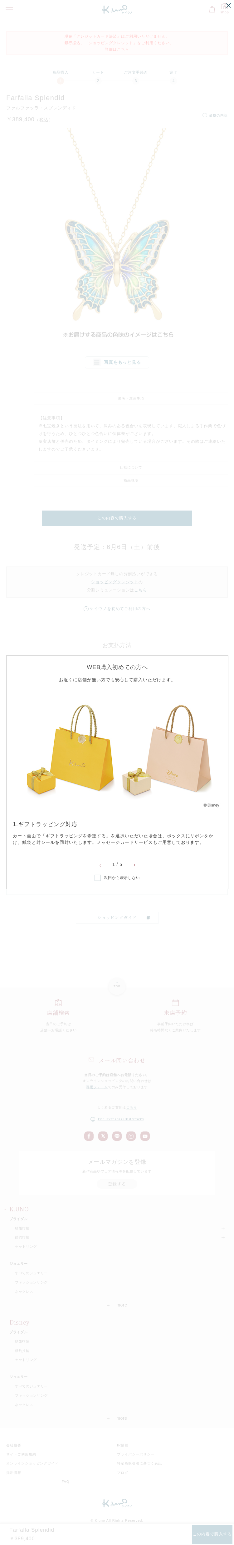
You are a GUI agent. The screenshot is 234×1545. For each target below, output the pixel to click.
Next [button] (134, 865)
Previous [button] (100, 865)
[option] (117, 768)
